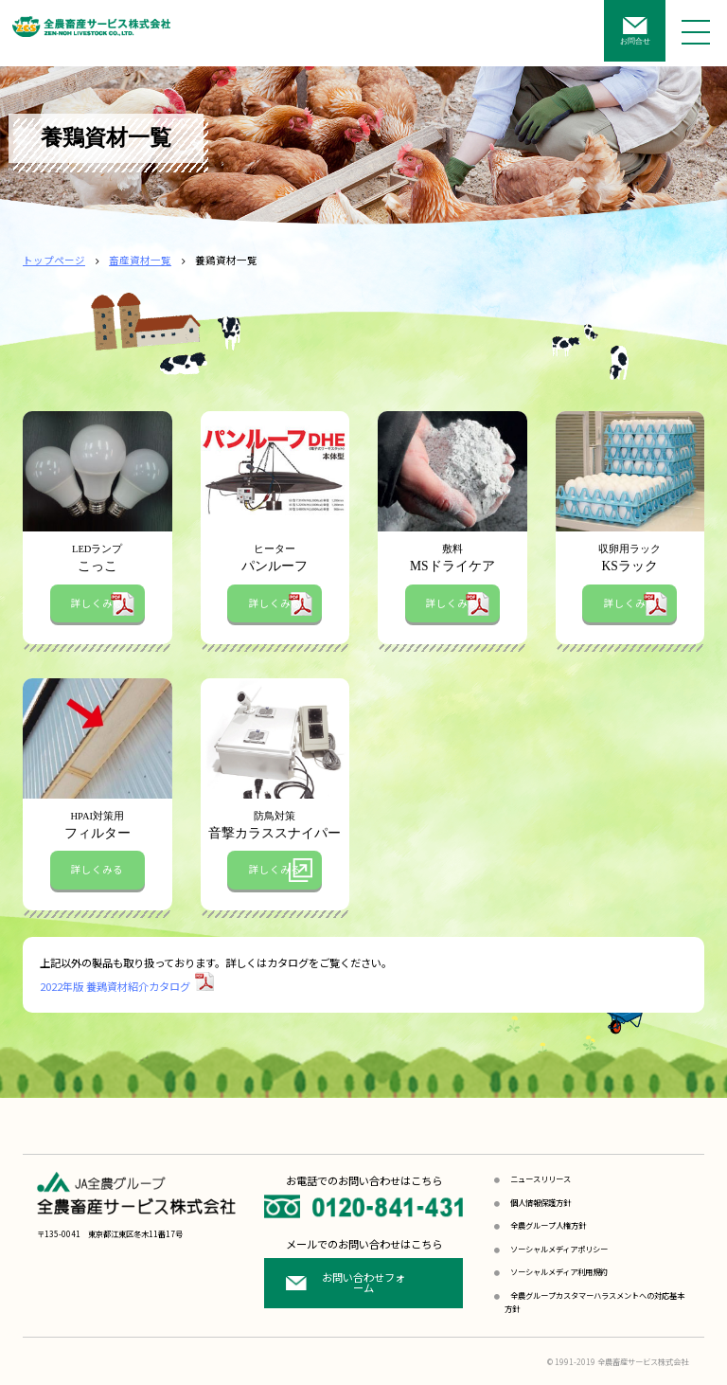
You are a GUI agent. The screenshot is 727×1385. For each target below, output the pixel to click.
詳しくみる (97, 603)
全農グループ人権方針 (548, 1225)
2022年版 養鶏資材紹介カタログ (115, 986)
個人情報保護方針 (540, 1202)
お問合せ (635, 41)
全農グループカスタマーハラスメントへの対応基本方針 (594, 1302)
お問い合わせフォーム (363, 1282)
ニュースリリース (540, 1178)
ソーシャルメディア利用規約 (559, 1271)
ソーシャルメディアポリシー (559, 1248)
